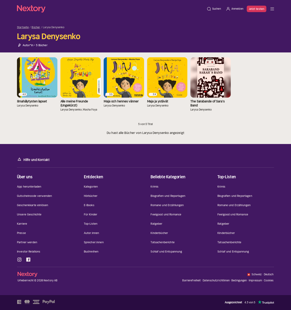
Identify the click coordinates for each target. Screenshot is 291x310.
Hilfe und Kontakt (33, 159)
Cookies (269, 280)
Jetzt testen (256, 9)
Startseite (23, 27)
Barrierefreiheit (191, 280)
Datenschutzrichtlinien (216, 280)
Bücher (36, 27)
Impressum (255, 280)
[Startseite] (110, 9)
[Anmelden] (234, 9)
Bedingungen (239, 280)
